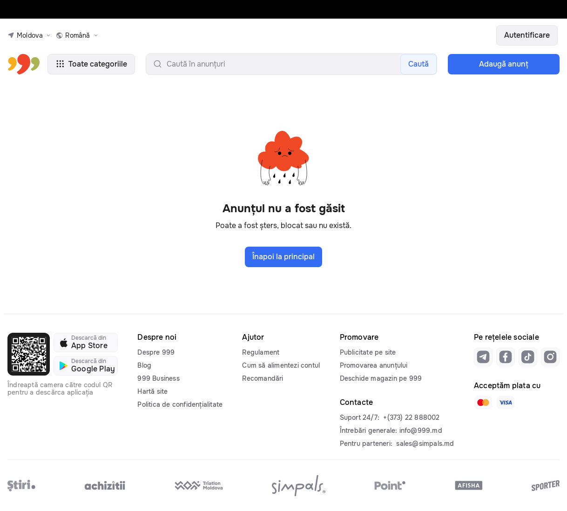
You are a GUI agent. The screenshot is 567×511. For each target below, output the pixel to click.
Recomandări (262, 378)
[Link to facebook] (505, 357)
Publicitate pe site (368, 352)
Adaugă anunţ (503, 64)
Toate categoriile (91, 64)
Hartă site (152, 391)
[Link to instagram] (550, 357)
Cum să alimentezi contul (281, 365)
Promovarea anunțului (374, 365)
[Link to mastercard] (483, 402)
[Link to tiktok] (528, 357)
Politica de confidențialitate (180, 404)
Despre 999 (156, 352)
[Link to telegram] (483, 357)
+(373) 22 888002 (411, 417)
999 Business (158, 378)
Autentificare (527, 35)
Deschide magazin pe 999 (381, 378)
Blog (144, 365)
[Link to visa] (505, 402)
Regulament (260, 352)
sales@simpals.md (425, 443)
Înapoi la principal (283, 257)
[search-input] (291, 64)
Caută (418, 64)
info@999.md (420, 430)
